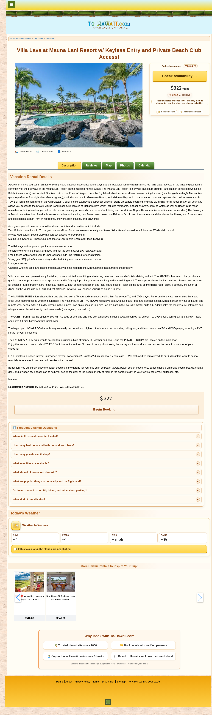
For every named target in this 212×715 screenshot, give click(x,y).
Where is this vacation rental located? (72, 451)
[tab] (88, 150)
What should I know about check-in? (71, 487)
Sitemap (139, 689)
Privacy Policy (100, 689)
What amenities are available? (67, 478)
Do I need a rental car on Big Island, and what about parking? (86, 505)
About (87, 689)
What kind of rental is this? (65, 514)
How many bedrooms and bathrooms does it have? (80, 460)
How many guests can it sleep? (68, 469)
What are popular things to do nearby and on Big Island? (83, 496)
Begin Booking (123, 424)
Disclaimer (126, 689)
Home (77, 689)
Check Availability (182, 76)
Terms (114, 689)
